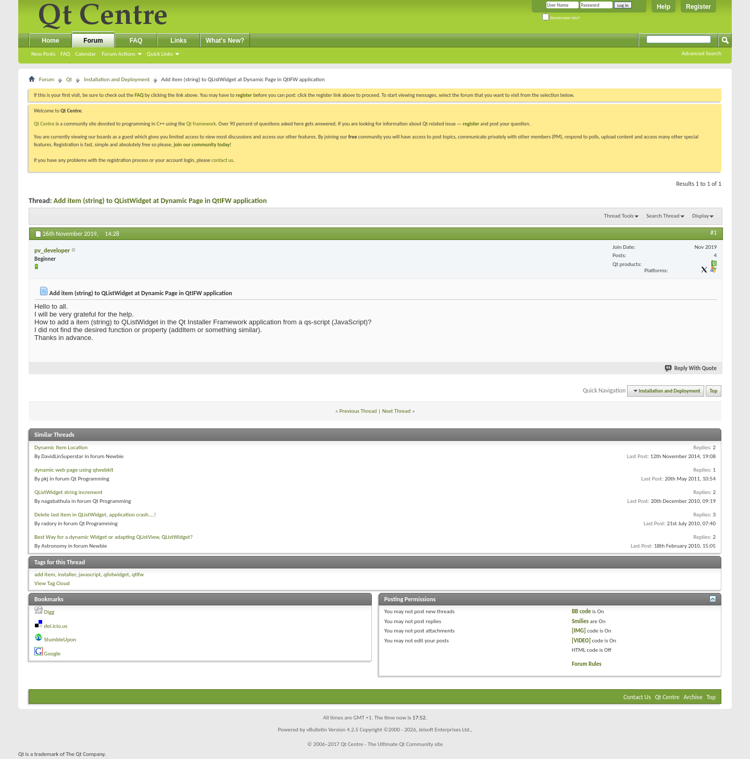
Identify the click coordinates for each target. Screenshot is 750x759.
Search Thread (663, 215)
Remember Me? (561, 18)
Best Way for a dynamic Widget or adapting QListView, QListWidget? (113, 537)
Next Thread (396, 411)
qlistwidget (116, 574)
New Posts (43, 53)
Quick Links (160, 53)
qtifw (138, 574)
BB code (581, 611)
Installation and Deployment (116, 79)
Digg (49, 612)
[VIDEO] (581, 640)
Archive (693, 697)
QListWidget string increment (68, 492)
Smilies (580, 621)
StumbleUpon (60, 639)
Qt (69, 79)
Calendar (85, 53)
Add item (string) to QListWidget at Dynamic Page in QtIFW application (160, 200)
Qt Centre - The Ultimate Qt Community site (392, 744)
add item (44, 574)
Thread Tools (619, 215)
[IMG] (579, 630)
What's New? (225, 40)
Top (714, 390)
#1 (713, 232)
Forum (93, 40)
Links (178, 40)
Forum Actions (118, 53)
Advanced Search (701, 53)
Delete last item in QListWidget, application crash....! (95, 514)
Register (698, 6)
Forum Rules (587, 664)
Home (50, 40)
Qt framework (201, 123)
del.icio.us (56, 626)
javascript (90, 574)
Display (700, 215)
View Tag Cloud (52, 583)
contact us (222, 160)
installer (67, 574)
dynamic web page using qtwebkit (74, 469)
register (471, 123)
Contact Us (637, 697)
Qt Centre (44, 123)
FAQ (65, 53)
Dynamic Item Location (61, 447)
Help (663, 6)
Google (52, 653)
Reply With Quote (691, 368)
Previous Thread (358, 411)
